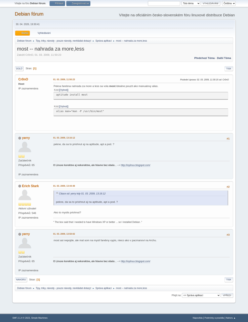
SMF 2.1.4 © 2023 (21, 318)
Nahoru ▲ (231, 318)
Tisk (228, 68)
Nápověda (197, 318)
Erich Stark (30, 186)
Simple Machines (39, 318)
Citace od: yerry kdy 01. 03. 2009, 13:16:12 (82, 193)
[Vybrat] (64, 90)
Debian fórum (29, 14)
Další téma (224, 58)
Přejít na (176, 295)
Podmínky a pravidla (214, 318)
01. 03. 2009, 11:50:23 (64, 79)
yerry (26, 138)
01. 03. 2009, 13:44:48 (64, 186)
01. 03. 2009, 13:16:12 (64, 138)
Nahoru (21, 279)
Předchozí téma (204, 58)
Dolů (19, 68)
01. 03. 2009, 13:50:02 (64, 234)
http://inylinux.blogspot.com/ (135, 165)
